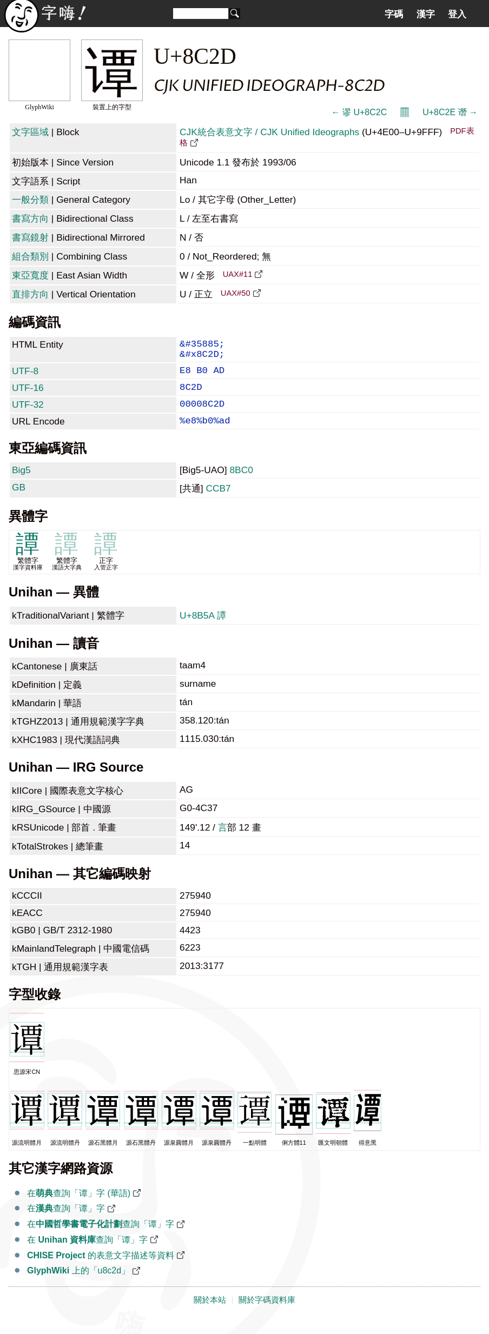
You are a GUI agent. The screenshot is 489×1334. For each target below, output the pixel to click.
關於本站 (210, 1314)
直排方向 (30, 294)
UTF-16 (28, 395)
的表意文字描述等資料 (100, 1269)
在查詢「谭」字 (66, 1222)
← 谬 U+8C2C (359, 112)
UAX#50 (235, 293)
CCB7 (218, 502)
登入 (457, 14)
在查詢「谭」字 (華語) (78, 1207)
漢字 (426, 14)
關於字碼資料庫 (267, 1314)
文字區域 (30, 132)
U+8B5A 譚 (203, 629)
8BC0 (241, 484)
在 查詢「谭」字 (87, 1253)
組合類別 (30, 256)
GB (18, 501)
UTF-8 (25, 376)
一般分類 (30, 199)
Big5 (21, 484)
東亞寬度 (30, 275)
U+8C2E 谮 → (450, 112)
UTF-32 (28, 414)
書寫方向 (30, 218)
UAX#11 (238, 274)
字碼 (394, 14)
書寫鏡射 (30, 237)
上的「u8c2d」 (78, 1284)
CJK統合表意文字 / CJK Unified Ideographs (269, 132)
